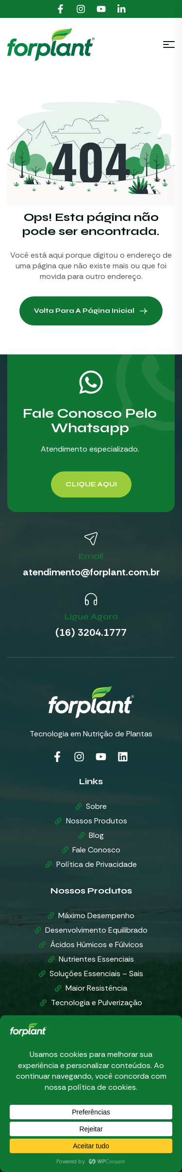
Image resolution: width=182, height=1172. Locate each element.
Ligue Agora (91, 616)
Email (91, 556)
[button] (91, 484)
